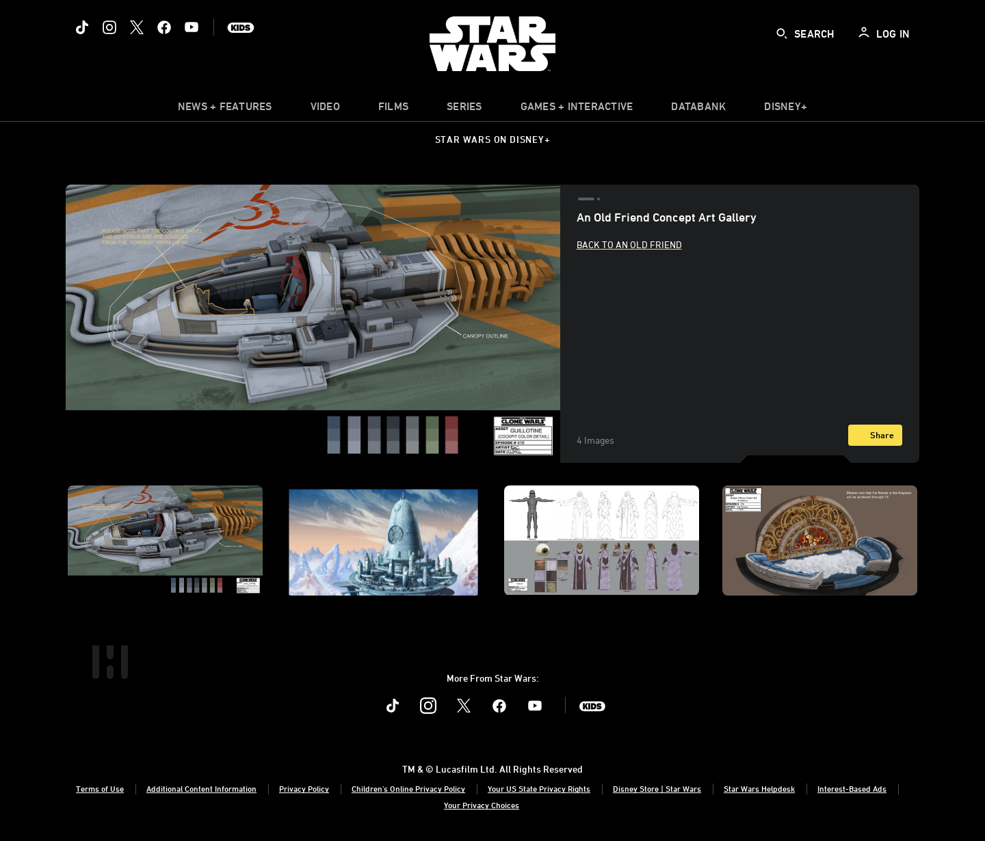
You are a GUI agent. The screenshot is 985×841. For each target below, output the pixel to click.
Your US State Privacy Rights (539, 788)
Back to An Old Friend (629, 244)
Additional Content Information (201, 788)
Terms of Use (100, 788)
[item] (225, 109)
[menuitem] (325, 109)
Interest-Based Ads (851, 788)
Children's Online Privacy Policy (408, 788)
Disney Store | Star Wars (657, 788)
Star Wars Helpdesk (759, 788)
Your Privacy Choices (481, 805)
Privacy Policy (304, 788)
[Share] (875, 435)
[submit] (782, 33)
